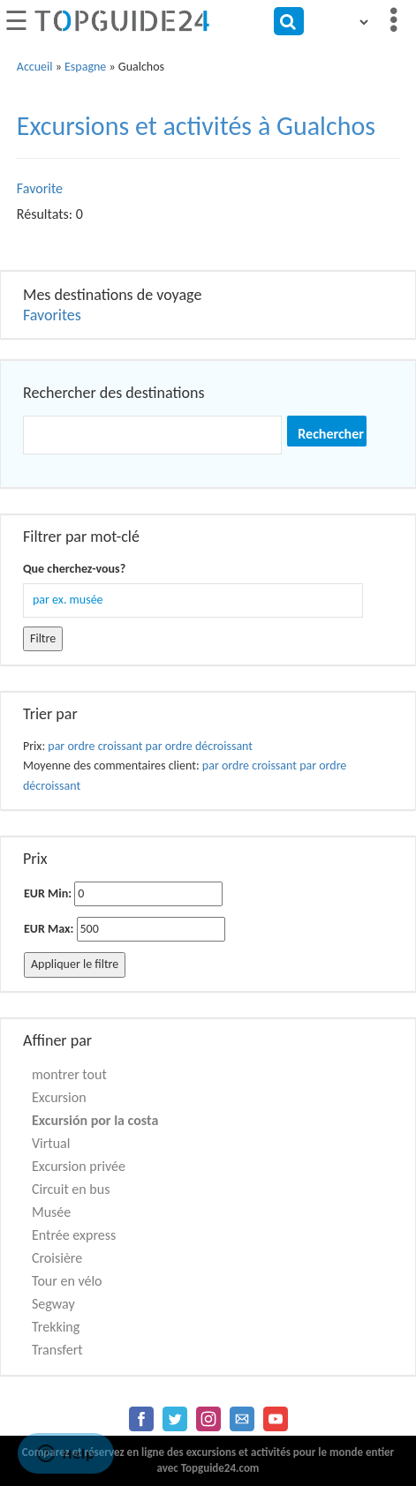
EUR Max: (48, 928)
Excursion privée (78, 1166)
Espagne (85, 66)
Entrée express (74, 1235)
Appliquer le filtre (74, 964)
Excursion (59, 1097)
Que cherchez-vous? (74, 568)
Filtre (43, 638)
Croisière (57, 1258)
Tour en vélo (67, 1280)
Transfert (57, 1349)
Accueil (35, 66)
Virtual (51, 1143)
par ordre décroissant (199, 746)
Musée (51, 1212)
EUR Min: (48, 893)
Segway (53, 1303)
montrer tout (69, 1074)
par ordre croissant (95, 746)
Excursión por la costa (95, 1120)
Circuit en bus (71, 1189)
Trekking (55, 1326)
